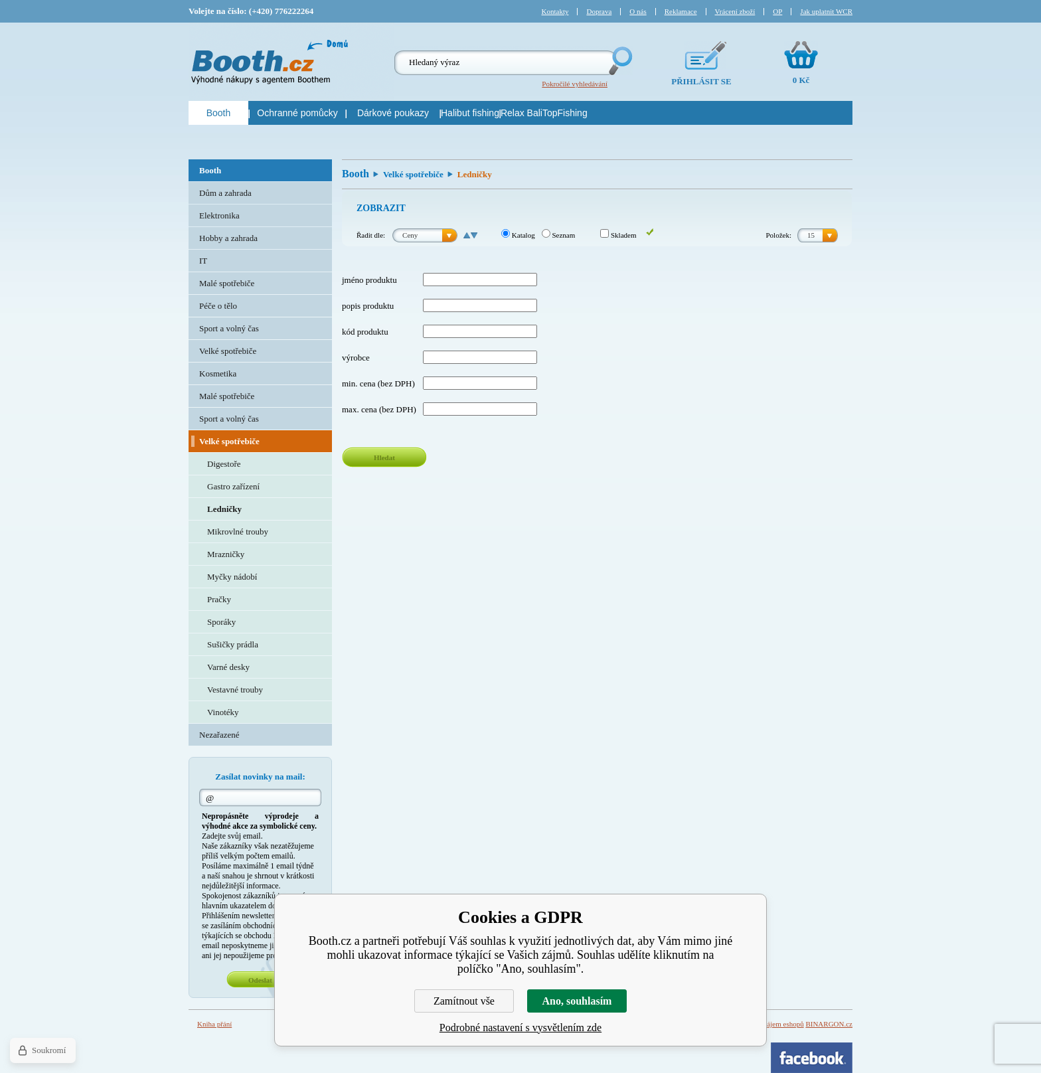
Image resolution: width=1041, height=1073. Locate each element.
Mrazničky (225, 554)
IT (203, 261)
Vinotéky (223, 712)
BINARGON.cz (828, 1024)
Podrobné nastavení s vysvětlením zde (520, 1027)
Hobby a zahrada (228, 238)
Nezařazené (219, 735)
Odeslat (260, 980)
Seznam (559, 235)
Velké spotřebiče (413, 174)
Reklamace (681, 11)
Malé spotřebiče (226, 283)
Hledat (384, 457)
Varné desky (228, 667)
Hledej (619, 60)
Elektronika (219, 215)
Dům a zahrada (225, 193)
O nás (637, 11)
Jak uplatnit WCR (826, 11)
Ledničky (224, 509)
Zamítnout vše (464, 1001)
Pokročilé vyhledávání (574, 84)
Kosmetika (217, 373)
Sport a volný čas (229, 328)
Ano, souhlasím (577, 1001)
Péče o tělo (218, 306)
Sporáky (221, 622)
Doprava (598, 11)
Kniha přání (214, 1024)
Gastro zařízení (233, 486)
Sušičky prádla (232, 644)
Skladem (618, 235)
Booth (355, 173)
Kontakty (555, 11)
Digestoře (224, 464)
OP (777, 11)
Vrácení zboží (735, 11)
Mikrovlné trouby (237, 531)
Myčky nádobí (232, 577)
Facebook (811, 1057)
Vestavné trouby (235, 690)
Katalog (518, 235)
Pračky (219, 599)
